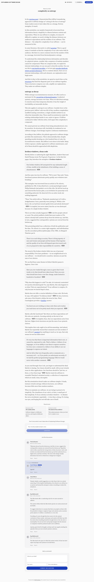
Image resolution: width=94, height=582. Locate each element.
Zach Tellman (33, 465)
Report (35, 458)
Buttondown (37, 580)
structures (28, 82)
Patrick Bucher (35, 462)
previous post (33, 19)
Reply (31, 458)
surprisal (53, 48)
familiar (43, 301)
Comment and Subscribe (47, 568)
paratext (37, 332)
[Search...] (78, 2)
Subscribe (89, 2)
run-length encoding (38, 68)
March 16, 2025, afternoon (36, 478)
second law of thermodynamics (46, 97)
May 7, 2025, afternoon (35, 495)
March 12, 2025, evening (35, 443)
